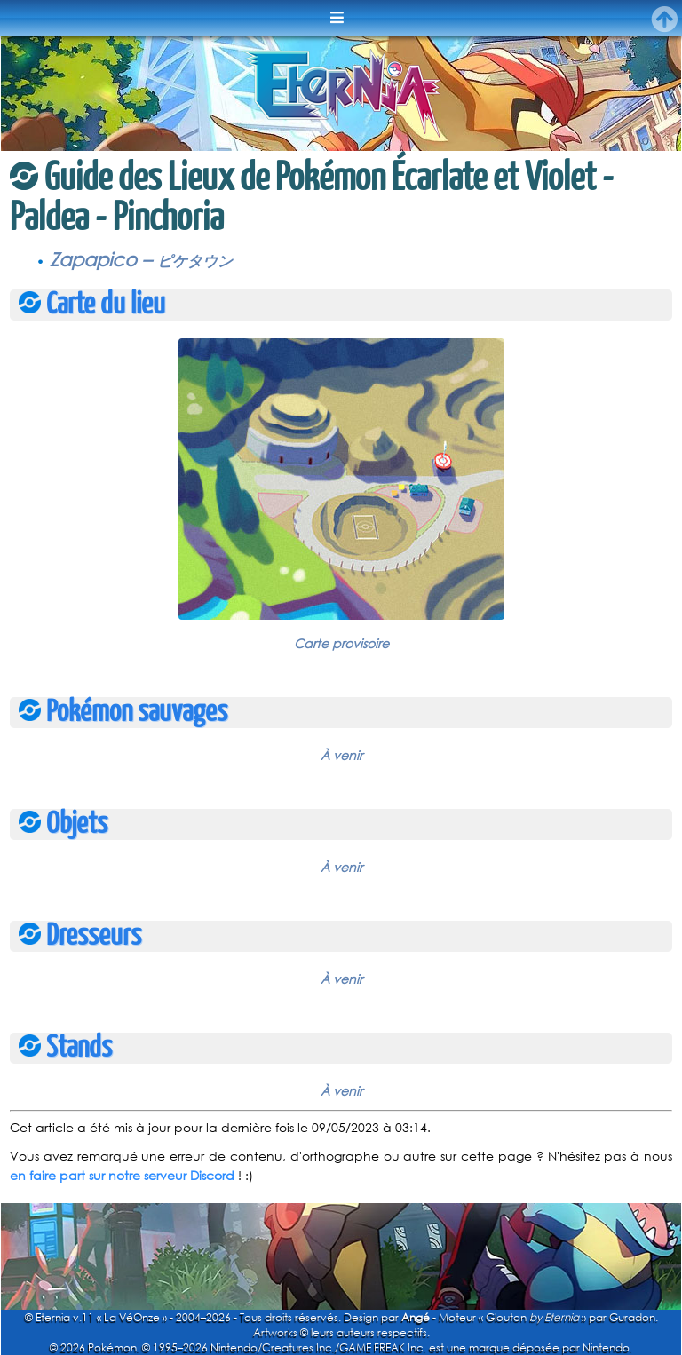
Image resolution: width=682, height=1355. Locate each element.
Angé (415, 1317)
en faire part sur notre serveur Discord (122, 1175)
